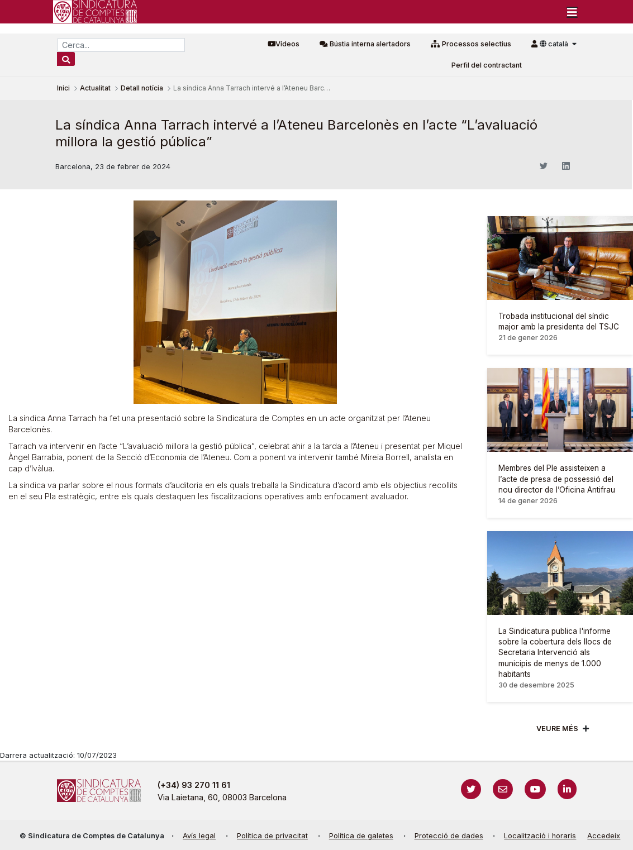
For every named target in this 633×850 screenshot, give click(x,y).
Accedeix (603, 836)
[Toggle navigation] (572, 12)
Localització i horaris (540, 836)
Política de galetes (361, 836)
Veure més (557, 728)
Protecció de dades (449, 836)
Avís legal (199, 836)
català (555, 44)
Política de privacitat (272, 836)
